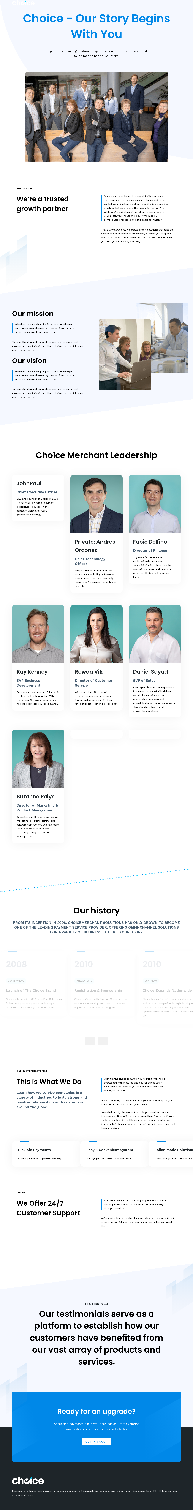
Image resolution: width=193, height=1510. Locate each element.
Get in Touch (96, 1441)
